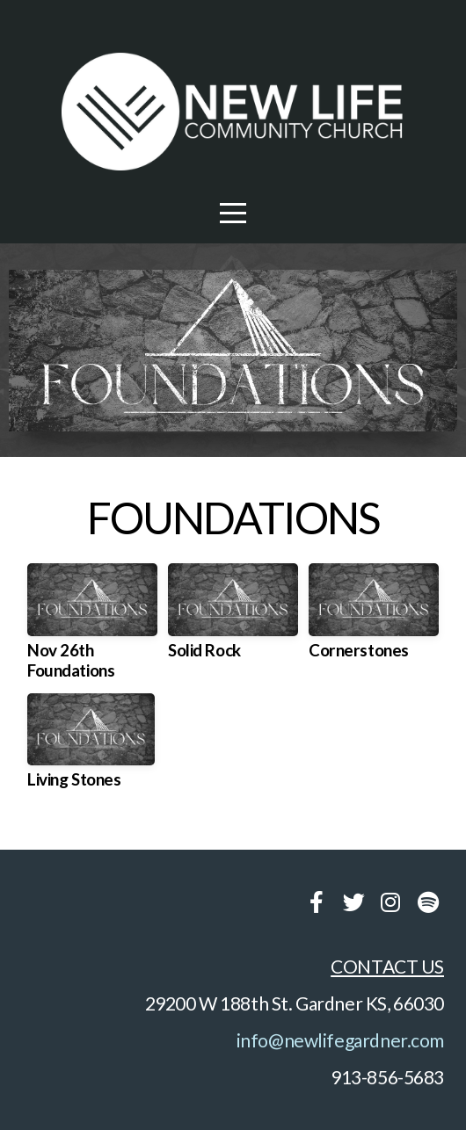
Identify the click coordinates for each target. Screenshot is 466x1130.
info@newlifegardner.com (340, 1040)
